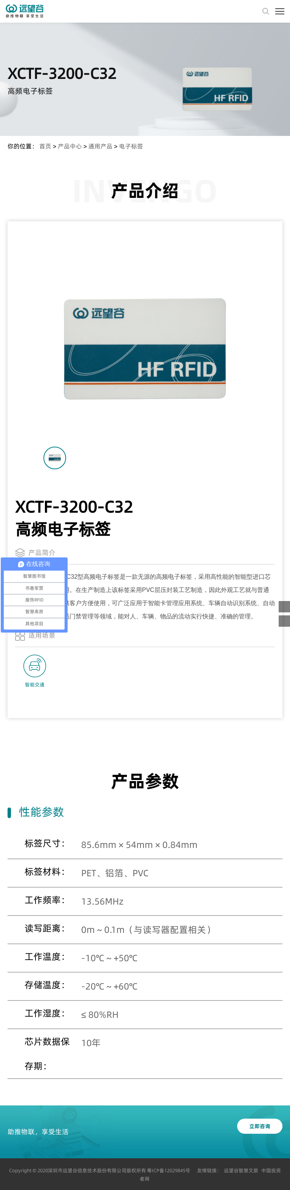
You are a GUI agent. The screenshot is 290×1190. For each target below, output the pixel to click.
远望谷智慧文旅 (241, 1170)
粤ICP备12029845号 (168, 1170)
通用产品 (100, 146)
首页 (45, 146)
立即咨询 (259, 1126)
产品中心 (70, 146)
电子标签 (131, 146)
